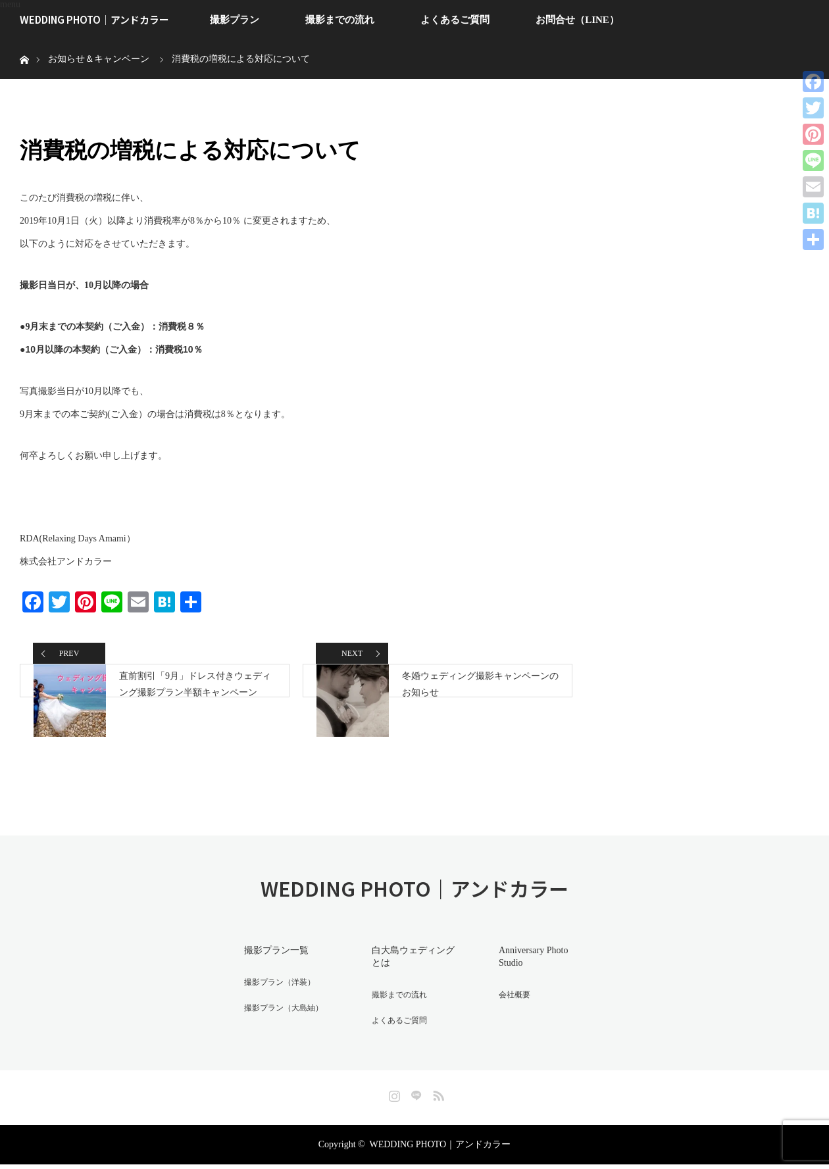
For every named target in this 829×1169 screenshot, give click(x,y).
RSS (437, 1098)
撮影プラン (234, 19)
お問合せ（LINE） (577, 19)
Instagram (393, 1098)
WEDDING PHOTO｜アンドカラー (94, 19)
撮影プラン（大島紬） (278, 1027)
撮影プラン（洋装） (273, 1004)
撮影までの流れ (339, 19)
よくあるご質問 (455, 19)
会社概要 (504, 1004)
